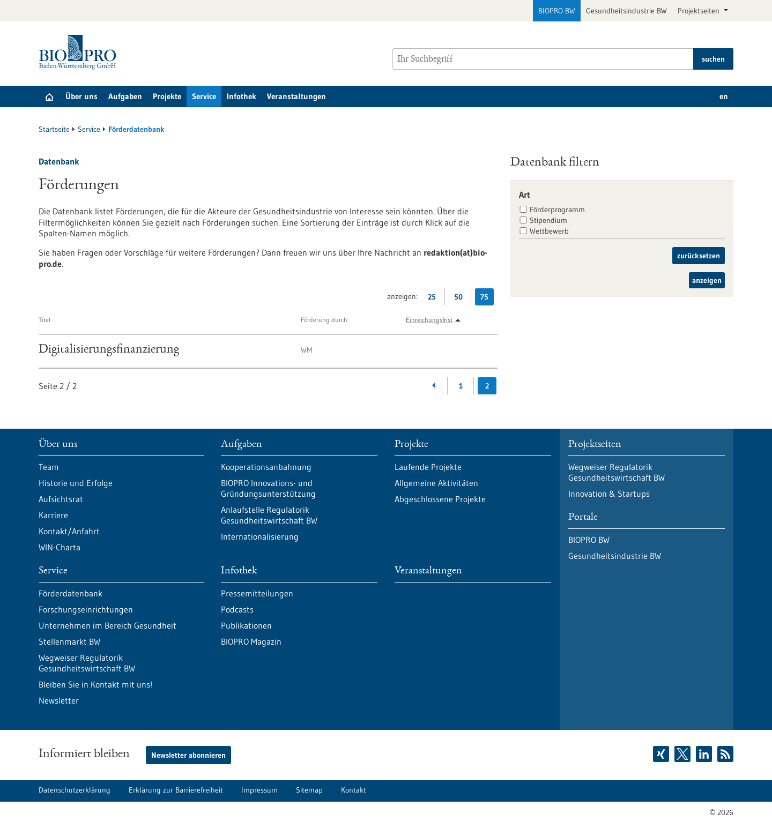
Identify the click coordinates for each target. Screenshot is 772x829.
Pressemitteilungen (257, 593)
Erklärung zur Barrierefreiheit (176, 790)
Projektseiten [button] (700, 11)
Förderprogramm (557, 209)
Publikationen (246, 625)
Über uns (81, 96)
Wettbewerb (549, 231)
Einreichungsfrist (429, 320)
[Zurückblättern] (434, 385)
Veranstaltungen (296, 96)
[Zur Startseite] (80, 52)
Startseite (54, 129)
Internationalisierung (260, 536)
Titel (44, 320)
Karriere (53, 515)
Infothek (241, 96)
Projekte (167, 96)
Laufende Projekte (428, 466)
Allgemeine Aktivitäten (436, 482)
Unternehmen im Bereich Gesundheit (107, 625)
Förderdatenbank (70, 593)
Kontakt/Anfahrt (69, 531)
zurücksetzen (698, 255)
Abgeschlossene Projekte (440, 499)
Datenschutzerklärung (74, 790)
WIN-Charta (59, 547)
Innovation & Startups (609, 493)
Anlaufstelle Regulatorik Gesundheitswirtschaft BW (269, 515)
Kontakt (353, 790)
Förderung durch (324, 320)
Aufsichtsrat (61, 499)
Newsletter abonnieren (188, 755)
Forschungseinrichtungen (86, 609)
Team (49, 466)
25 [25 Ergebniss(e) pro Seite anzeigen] (434, 298)
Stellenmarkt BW (69, 641)
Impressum (259, 790)
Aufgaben (125, 96)
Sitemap (309, 790)
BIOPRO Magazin (251, 641)
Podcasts (237, 609)
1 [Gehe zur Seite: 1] (461, 386)
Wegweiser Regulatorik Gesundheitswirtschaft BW (87, 663)
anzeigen (707, 280)
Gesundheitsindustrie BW (626, 11)
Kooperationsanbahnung (266, 466)
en (723, 96)
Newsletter (59, 700)
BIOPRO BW (556, 11)
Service (204, 96)
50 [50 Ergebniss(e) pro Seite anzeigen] (461, 298)
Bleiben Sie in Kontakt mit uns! (95, 684)
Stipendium (548, 220)
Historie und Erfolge (76, 482)
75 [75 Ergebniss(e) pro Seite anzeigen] (487, 298)
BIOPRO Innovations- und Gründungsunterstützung (268, 488)
